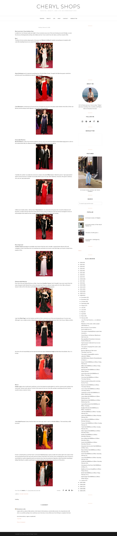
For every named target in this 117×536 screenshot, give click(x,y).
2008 (81, 295)
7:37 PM (19, 518)
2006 (81, 484)
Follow (79, 250)
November (83, 299)
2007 (81, 482)
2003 (81, 490)
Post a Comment (21, 522)
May (82, 311)
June (82, 309)
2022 (81, 270)
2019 (81, 277)
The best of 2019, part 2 (91, 232)
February (83, 318)
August (83, 305)
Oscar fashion (24, 494)
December (83, 297)
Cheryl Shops (58, 6)
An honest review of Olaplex (92, 218)
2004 (81, 488)
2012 (81, 287)
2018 (81, 279)
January (83, 480)
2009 (81, 293)
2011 (81, 289)
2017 (81, 281)
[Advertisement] (90, 53)
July (82, 307)
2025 (81, 264)
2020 (81, 274)
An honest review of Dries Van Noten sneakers (90, 190)
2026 (81, 262)
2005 (81, 486)
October (83, 301)
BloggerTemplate (33, 533)
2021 (81, 272)
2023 (81, 268)
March (82, 315)
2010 (81, 291)
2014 (81, 283)
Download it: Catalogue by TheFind (92, 240)
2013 (81, 285)
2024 (81, 266)
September (84, 303)
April (82, 313)
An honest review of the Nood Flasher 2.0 (93, 225)
